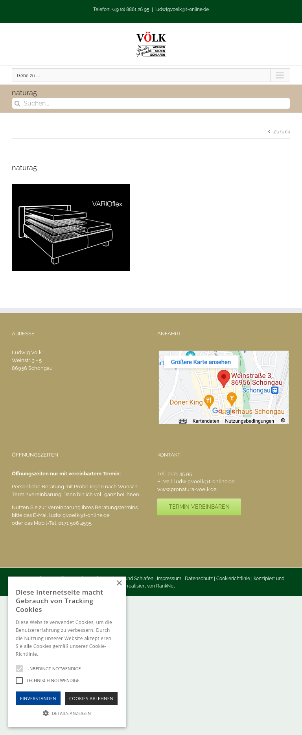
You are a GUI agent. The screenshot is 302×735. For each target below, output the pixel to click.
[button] (67, 713)
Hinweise (49, 654)
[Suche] (17, 103)
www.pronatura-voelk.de (187, 489)
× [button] (119, 583)
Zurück (281, 132)
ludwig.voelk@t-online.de (182, 9)
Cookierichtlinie (233, 578)
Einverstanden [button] (38, 698)
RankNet (165, 586)
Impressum (169, 578)
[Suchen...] (151, 103)
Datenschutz (199, 578)
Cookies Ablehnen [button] (91, 698)
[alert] (67, 652)
